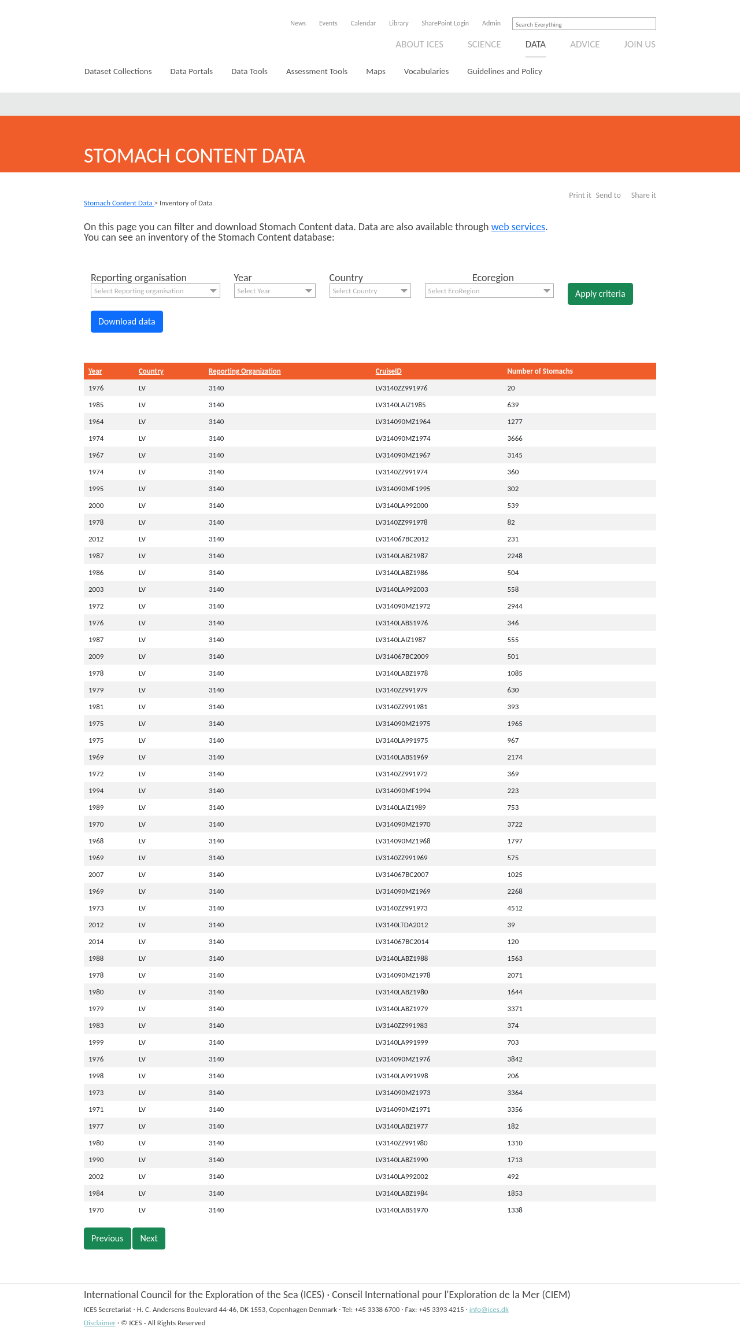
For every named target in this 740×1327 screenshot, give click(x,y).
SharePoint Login (445, 23)
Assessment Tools (316, 71)
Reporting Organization (245, 371)
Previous (107, 1238)
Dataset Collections (118, 71)
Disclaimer (100, 1322)
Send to (608, 195)
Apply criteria (600, 293)
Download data (127, 321)
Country (151, 371)
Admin (491, 23)
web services (518, 226)
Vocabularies (426, 71)
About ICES (419, 44)
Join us (640, 44)
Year (95, 371)
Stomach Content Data (119, 202)
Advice (585, 44)
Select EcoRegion (454, 290)
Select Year (254, 290)
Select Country (355, 290)
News (298, 23)
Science (484, 44)
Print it (580, 195)
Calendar (363, 23)
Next (148, 1238)
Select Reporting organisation (139, 290)
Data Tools (249, 71)
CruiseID (389, 371)
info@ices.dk (489, 1309)
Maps (376, 71)
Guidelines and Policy (504, 71)
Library (398, 23)
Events (328, 23)
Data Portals (192, 71)
